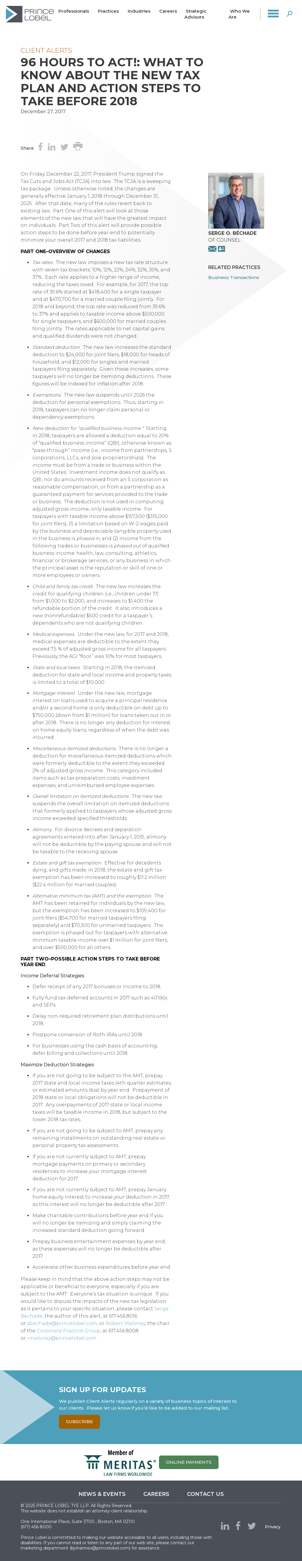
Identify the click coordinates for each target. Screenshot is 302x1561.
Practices (108, 11)
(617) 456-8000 (36, 1526)
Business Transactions (233, 277)
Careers (168, 11)
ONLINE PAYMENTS (188, 1462)
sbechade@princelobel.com (62, 1323)
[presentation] (236, 227)
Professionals (73, 11)
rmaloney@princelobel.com (61, 1338)
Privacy (272, 1526)
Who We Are (239, 14)
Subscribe (79, 1421)
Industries (139, 11)
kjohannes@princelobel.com (100, 1548)
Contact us (205, 1494)
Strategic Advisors (195, 14)
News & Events (102, 1494)
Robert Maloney (125, 1323)
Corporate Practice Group (68, 1331)
